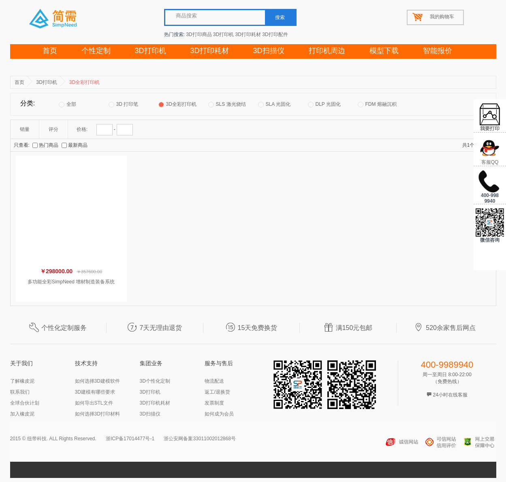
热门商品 (46, 145)
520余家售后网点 (445, 327)
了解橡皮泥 (22, 381)
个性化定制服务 (58, 327)
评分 (53, 129)
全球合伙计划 (24, 403)
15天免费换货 (252, 327)
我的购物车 (442, 16)
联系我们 (20, 392)
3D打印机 (223, 34)
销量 (25, 129)
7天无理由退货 (154, 327)
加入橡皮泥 (22, 414)
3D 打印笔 (124, 104)
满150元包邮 (348, 327)
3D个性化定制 (155, 381)
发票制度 (214, 403)
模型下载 (384, 51)
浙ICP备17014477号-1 (130, 438)
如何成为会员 (219, 414)
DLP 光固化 (324, 104)
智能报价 (437, 51)
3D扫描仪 (268, 51)
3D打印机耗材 (155, 403)
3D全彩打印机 (177, 104)
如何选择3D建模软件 (97, 381)
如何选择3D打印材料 (97, 414)
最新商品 (75, 145)
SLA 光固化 (274, 104)
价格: (82, 129)
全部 (67, 104)
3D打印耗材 (248, 34)
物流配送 (214, 381)
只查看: (22, 145)
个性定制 (96, 51)
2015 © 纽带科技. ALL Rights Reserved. (53, 438)
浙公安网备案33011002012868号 (199, 438)
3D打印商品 (198, 34)
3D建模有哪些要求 (95, 392)
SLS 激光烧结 (227, 104)
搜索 (280, 17)
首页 (50, 51)
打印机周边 (327, 51)
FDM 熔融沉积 (377, 104)
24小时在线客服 (447, 395)
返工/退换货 (217, 392)
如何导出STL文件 (94, 403)
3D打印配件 (275, 34)
